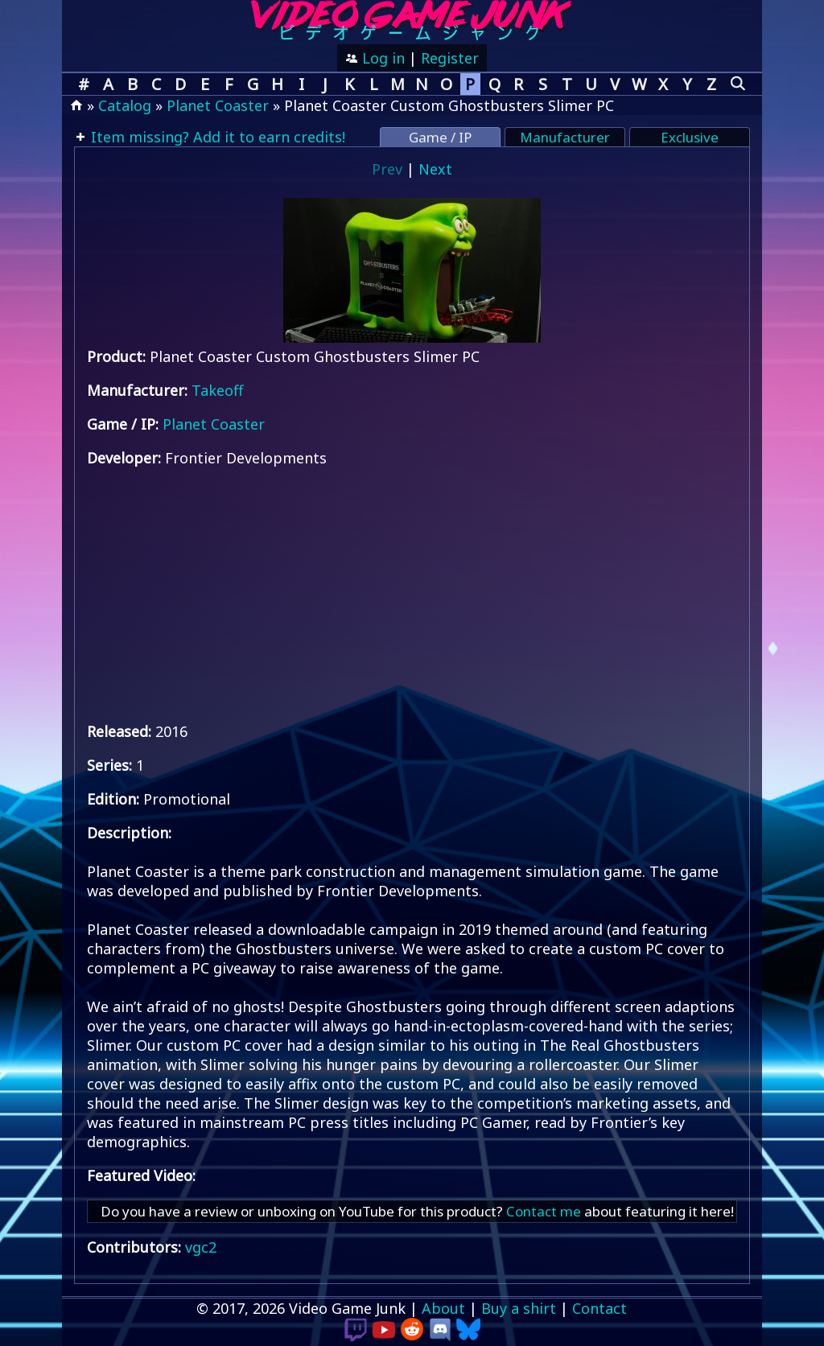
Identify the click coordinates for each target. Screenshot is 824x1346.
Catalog (124, 105)
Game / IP (440, 137)
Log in (381, 58)
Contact (599, 1308)
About (443, 1308)
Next (435, 169)
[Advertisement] (412, 594)
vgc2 (200, 1247)
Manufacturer (565, 137)
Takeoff (217, 390)
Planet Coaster (218, 105)
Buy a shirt (518, 1308)
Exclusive (690, 137)
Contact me (543, 1211)
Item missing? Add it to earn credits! (216, 136)
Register (450, 58)
